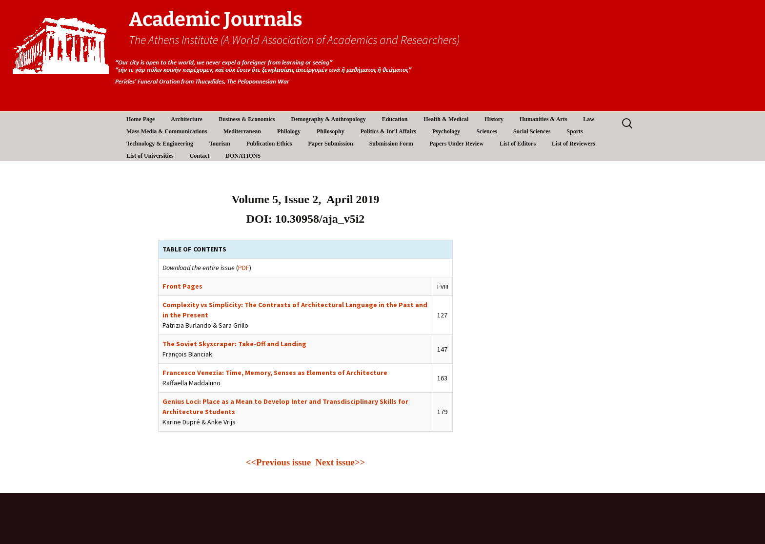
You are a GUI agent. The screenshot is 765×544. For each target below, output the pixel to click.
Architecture (186, 119)
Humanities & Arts (543, 119)
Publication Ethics (269, 143)
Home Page (140, 119)
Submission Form (391, 143)
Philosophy (330, 131)
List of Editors (518, 143)
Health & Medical (445, 119)
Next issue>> (340, 462)
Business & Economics (247, 119)
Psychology (446, 131)
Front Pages (182, 286)
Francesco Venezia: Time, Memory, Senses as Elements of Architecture (274, 372)
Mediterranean (242, 131)
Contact (200, 155)
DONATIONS (243, 155)
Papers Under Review (456, 143)
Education (395, 119)
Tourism (219, 143)
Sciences (486, 131)
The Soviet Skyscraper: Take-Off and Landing (234, 343)
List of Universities (150, 155)
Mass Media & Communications (166, 131)
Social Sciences (531, 131)
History (493, 119)
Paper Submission (330, 143)
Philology (289, 131)
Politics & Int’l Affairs (388, 131)
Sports (574, 131)
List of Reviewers (573, 143)
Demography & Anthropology (328, 119)
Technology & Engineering (159, 143)
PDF (243, 267)
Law (588, 119)
